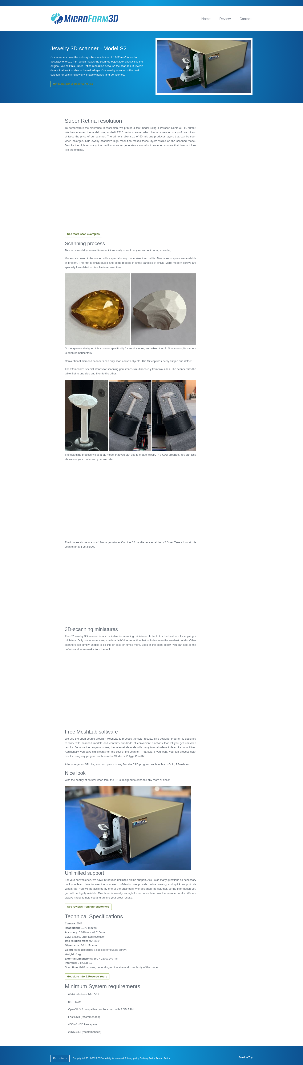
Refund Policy (162, 1058)
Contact (245, 19)
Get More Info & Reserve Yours (73, 83)
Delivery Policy (147, 1058)
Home (206, 19)
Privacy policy (132, 1058)
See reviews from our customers (88, 906)
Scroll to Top (245, 1057)
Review (225, 19)
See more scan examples (83, 234)
